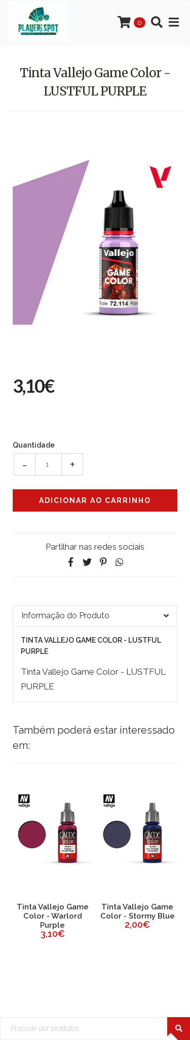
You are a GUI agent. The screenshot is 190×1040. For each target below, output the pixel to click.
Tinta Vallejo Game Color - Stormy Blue (137, 911)
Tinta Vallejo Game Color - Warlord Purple (53, 916)
